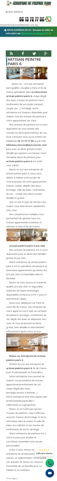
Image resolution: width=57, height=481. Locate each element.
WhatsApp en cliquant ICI (34, 33)
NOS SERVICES (15, 11)
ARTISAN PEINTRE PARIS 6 (24, 61)
